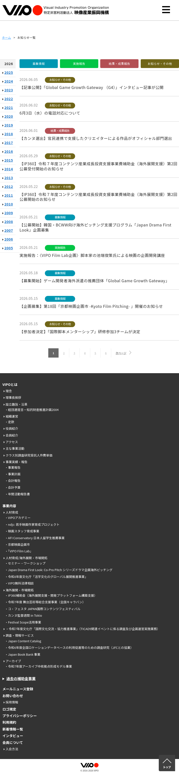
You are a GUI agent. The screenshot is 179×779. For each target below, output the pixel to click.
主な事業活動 (15, 448)
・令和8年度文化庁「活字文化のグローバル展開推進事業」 (46, 576)
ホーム (6, 37)
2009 (8, 212)
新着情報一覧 (12, 729)
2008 (8, 221)
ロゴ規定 (9, 709)
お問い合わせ (12, 695)
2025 (8, 72)
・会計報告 (12, 480)
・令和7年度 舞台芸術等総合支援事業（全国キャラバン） (45, 602)
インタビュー (12, 735)
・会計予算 (12, 487)
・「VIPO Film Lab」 (19, 551)
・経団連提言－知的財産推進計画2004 (32, 409)
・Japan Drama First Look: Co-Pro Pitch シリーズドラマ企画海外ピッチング (58, 569)
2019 (8, 125)
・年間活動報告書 (17, 494)
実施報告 (79, 63)
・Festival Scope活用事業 (23, 622)
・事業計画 (12, 474)
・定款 (9, 421)
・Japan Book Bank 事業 (22, 654)
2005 (8, 247)
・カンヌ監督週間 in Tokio (23, 615)
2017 (8, 142)
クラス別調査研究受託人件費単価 (29, 455)
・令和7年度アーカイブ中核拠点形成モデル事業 (38, 666)
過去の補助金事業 (21, 678)
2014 (8, 168)
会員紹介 (12, 435)
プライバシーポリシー (19, 715)
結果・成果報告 (119, 63)
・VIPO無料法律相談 (19, 583)
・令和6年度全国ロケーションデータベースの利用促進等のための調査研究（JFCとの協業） (69, 647)
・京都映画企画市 (17, 544)
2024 (8, 81)
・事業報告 (12, 467)
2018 (8, 133)
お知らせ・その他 (160, 63)
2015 (8, 160)
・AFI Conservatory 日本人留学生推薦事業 (35, 538)
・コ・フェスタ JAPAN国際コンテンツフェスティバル (42, 608)
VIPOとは (10, 384)
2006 (8, 239)
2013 (8, 177)
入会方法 (12, 749)
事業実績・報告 (17, 461)
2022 (8, 98)
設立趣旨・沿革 (17, 404)
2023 (8, 90)
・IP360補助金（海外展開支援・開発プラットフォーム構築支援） (51, 595)
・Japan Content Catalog (23, 641)
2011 (8, 195)
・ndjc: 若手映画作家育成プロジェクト (32, 524)
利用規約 (9, 722)
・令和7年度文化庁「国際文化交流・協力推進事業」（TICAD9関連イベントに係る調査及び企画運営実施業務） (83, 628)
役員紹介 (12, 428)
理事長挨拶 (13, 397)
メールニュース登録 (17, 688)
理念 (9, 391)
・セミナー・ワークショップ (25, 563)
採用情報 (12, 702)
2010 (8, 204)
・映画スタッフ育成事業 (22, 531)
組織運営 (12, 416)
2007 (8, 230)
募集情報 (38, 63)
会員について (12, 742)
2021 (8, 107)
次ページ (121, 353)
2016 (8, 151)
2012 (8, 186)
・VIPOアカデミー (18, 517)
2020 (8, 116)
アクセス (12, 441)
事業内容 (9, 505)
